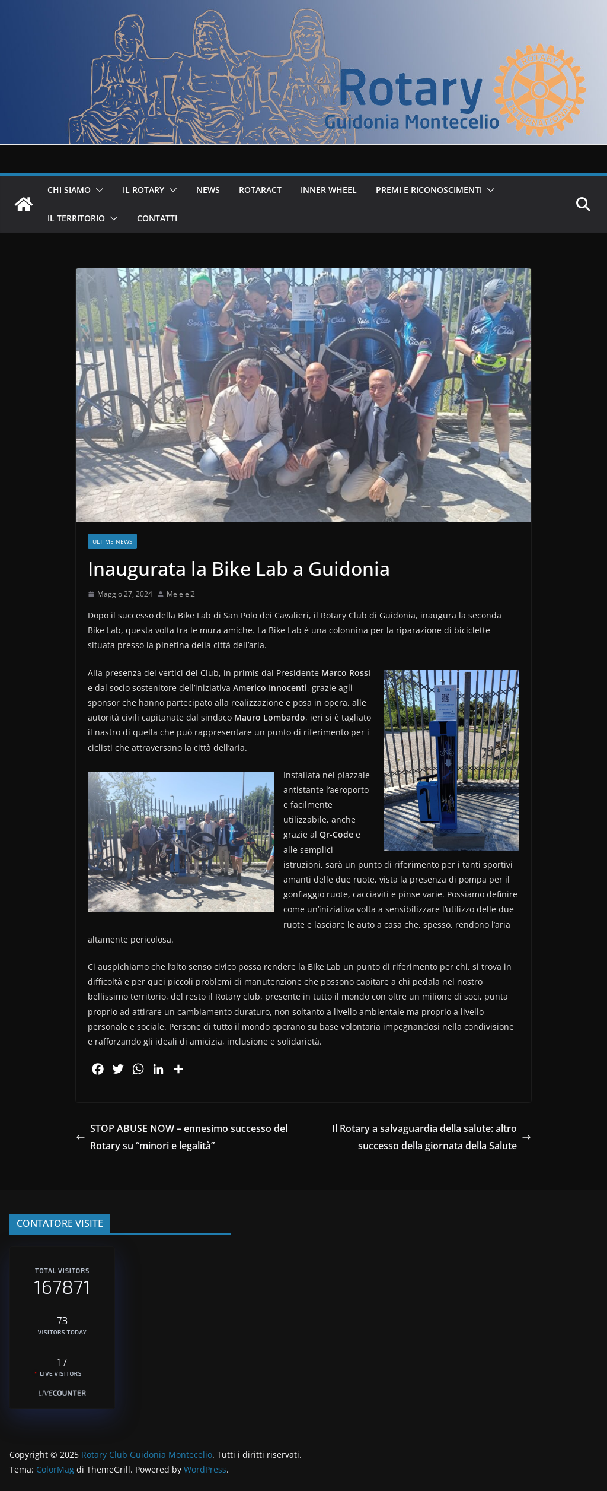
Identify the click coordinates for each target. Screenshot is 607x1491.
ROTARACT (260, 189)
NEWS (208, 189)
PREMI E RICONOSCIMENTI (429, 189)
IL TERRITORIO (76, 218)
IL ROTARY (143, 189)
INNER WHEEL (329, 189)
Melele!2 (181, 594)
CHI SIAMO (69, 189)
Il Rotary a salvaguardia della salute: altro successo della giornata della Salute (431, 1137)
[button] (97, 190)
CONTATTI (157, 218)
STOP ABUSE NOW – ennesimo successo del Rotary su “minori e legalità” (181, 1137)
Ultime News (112, 541)
